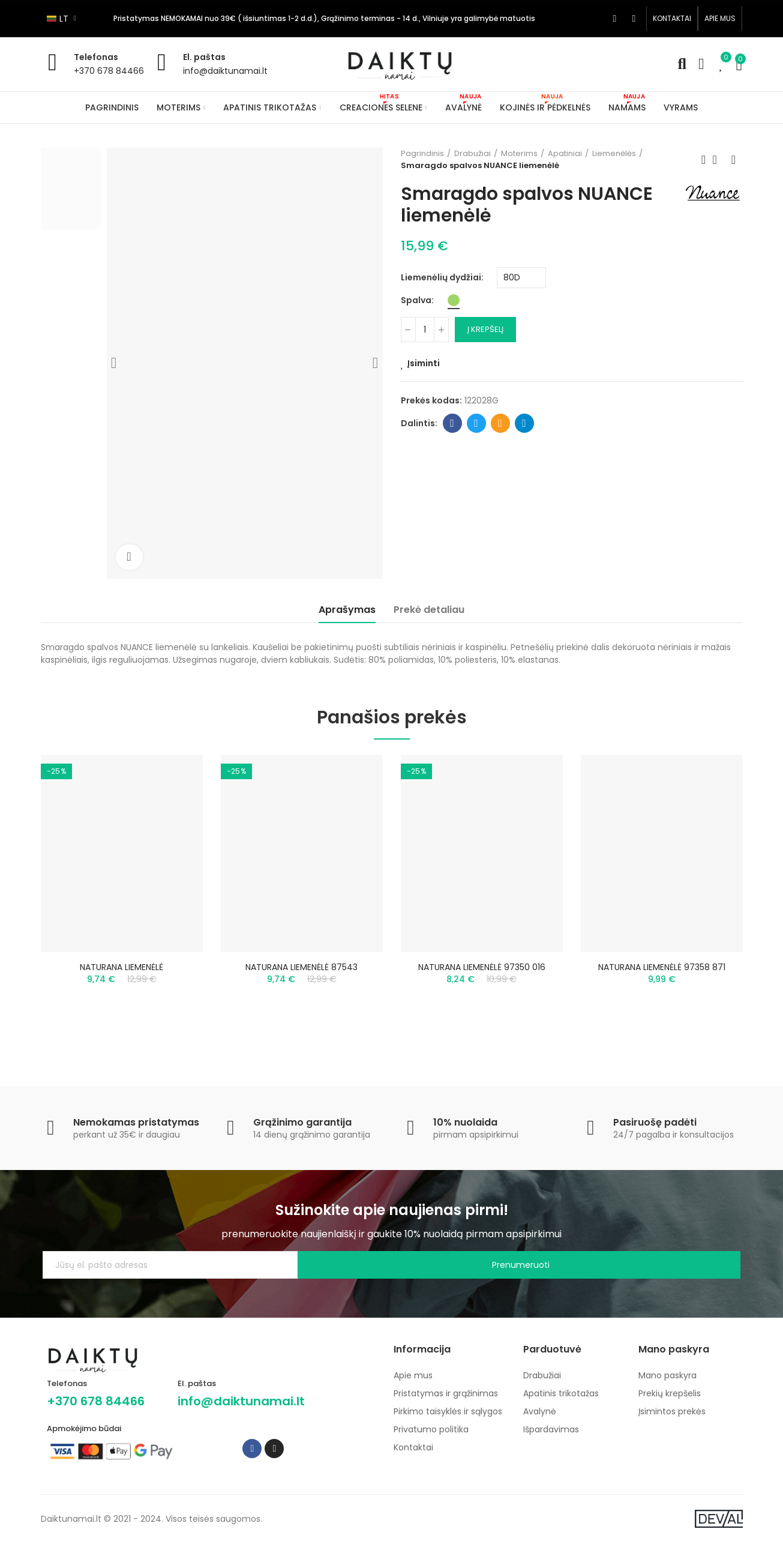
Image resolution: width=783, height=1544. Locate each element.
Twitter (476, 423)
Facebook (452, 423)
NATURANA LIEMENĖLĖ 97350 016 (481, 967)
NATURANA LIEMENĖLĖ (121, 967)
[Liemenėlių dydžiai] (521, 277)
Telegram (524, 423)
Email (500, 423)
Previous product (704, 160)
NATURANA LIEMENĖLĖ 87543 (301, 967)
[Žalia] (454, 300)
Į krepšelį (485, 329)
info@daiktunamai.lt (225, 71)
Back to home (719, 160)
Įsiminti (423, 363)
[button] (672, 18)
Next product (734, 160)
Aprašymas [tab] (347, 610)
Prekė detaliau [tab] (429, 610)
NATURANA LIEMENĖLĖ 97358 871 (661, 967)
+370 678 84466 (109, 71)
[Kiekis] (425, 329)
